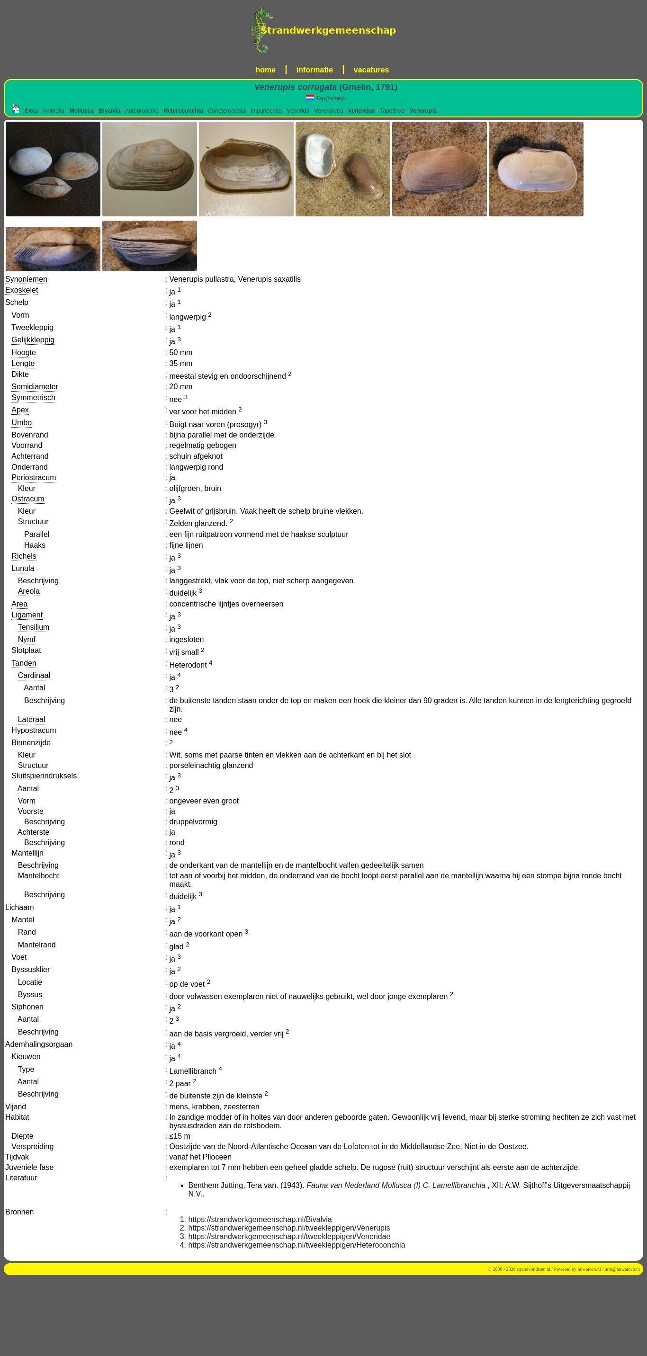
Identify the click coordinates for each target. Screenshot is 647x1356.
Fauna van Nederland (342, 1185)
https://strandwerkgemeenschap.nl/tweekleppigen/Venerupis (289, 1228)
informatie (315, 70)
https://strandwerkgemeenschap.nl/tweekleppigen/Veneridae (290, 1236)
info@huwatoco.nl (622, 1269)
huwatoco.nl (589, 1269)
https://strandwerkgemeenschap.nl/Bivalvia (260, 1219)
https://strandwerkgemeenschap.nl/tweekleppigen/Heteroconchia (297, 1245)
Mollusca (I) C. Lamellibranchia (433, 1185)
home (266, 70)
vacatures (371, 70)
